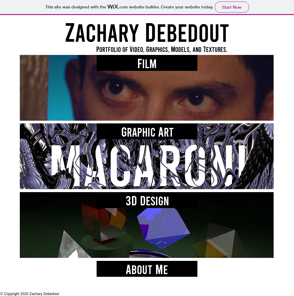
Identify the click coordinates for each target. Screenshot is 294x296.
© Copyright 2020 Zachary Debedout (29, 294)
